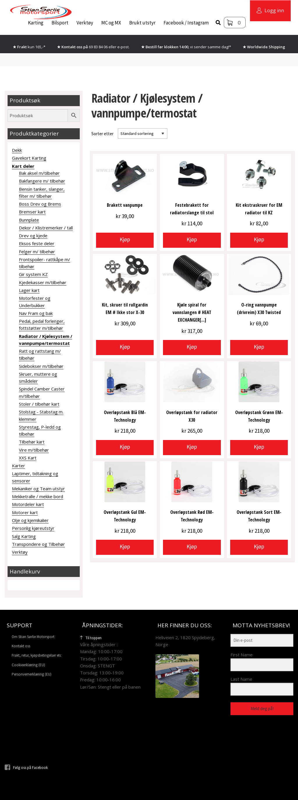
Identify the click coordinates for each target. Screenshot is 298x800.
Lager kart (29, 290)
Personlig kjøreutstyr (33, 528)
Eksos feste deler (36, 243)
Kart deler (23, 166)
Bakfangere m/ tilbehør (42, 181)
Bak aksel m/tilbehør (39, 173)
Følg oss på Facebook (26, 767)
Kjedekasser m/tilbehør (42, 282)
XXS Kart (27, 458)
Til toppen (91, 637)
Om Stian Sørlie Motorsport (33, 636)
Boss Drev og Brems (40, 204)
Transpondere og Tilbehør (38, 544)
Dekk (17, 150)
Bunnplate (29, 220)
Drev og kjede (33, 235)
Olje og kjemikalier (30, 520)
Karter (18, 465)
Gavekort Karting (29, 158)
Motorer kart (25, 512)
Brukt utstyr (142, 22)
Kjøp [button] (125, 239)
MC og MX (111, 22)
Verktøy (85, 22)
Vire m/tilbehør (34, 450)
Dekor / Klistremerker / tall (46, 228)
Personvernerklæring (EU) (32, 674)
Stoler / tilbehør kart (39, 404)
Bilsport (60, 22)
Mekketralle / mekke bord (37, 496)
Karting (35, 22)
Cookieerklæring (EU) (28, 664)
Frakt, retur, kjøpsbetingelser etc (36, 655)
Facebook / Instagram (186, 22)
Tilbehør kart (32, 442)
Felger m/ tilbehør (37, 251)
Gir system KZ (33, 274)
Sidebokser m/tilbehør (41, 366)
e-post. (123, 46)
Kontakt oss (21, 646)
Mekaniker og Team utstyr (38, 488)
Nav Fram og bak (36, 313)
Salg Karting (24, 536)
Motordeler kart (28, 504)
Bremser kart (32, 212)
